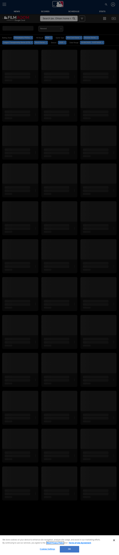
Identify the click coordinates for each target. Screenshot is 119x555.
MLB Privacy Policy (55, 543)
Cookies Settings (47, 549)
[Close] (114, 540)
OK (69, 549)
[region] (59, 545)
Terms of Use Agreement (80, 543)
